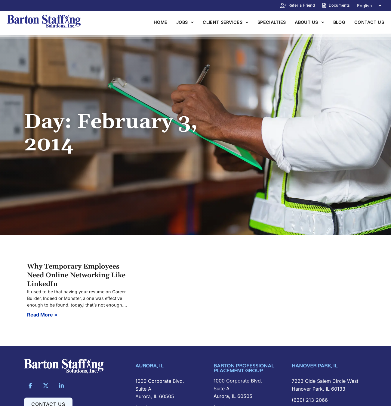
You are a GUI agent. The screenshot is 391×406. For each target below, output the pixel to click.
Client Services (225, 22)
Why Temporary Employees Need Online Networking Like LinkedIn (76, 275)
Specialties (271, 22)
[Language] (369, 5)
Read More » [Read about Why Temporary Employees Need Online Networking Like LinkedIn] (42, 315)
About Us (309, 22)
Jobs (185, 22)
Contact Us (369, 22)
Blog (339, 22)
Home (160, 22)
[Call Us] (328, 400)
